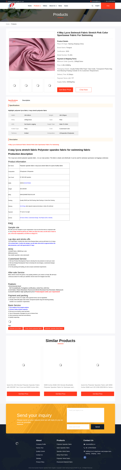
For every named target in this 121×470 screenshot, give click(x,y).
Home (30, 6)
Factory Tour (39, 448)
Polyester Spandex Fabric (64, 444)
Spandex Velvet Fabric (63, 451)
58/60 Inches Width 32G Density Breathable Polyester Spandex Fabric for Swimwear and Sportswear (59, 386)
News (60, 6)
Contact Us (39, 455)
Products (37, 6)
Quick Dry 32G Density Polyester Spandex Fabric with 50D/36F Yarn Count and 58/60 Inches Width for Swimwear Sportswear (23, 386)
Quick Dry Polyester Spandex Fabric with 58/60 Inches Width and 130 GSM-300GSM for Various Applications (97, 386)
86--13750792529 (109, 1)
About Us (52, 6)
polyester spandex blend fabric (54, 328)
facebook (84, 457)
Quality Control (40, 451)
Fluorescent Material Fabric (65, 462)
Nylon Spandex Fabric (63, 448)
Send (97, 427)
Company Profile (41, 444)
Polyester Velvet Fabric (63, 458)
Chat (108, 6)
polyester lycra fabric (15, 328)
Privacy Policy (40, 462)
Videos (45, 6)
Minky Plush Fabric (62, 455)
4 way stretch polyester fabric (33, 328)
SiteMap (38, 458)
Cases (66, 6)
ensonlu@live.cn (95, 1)
